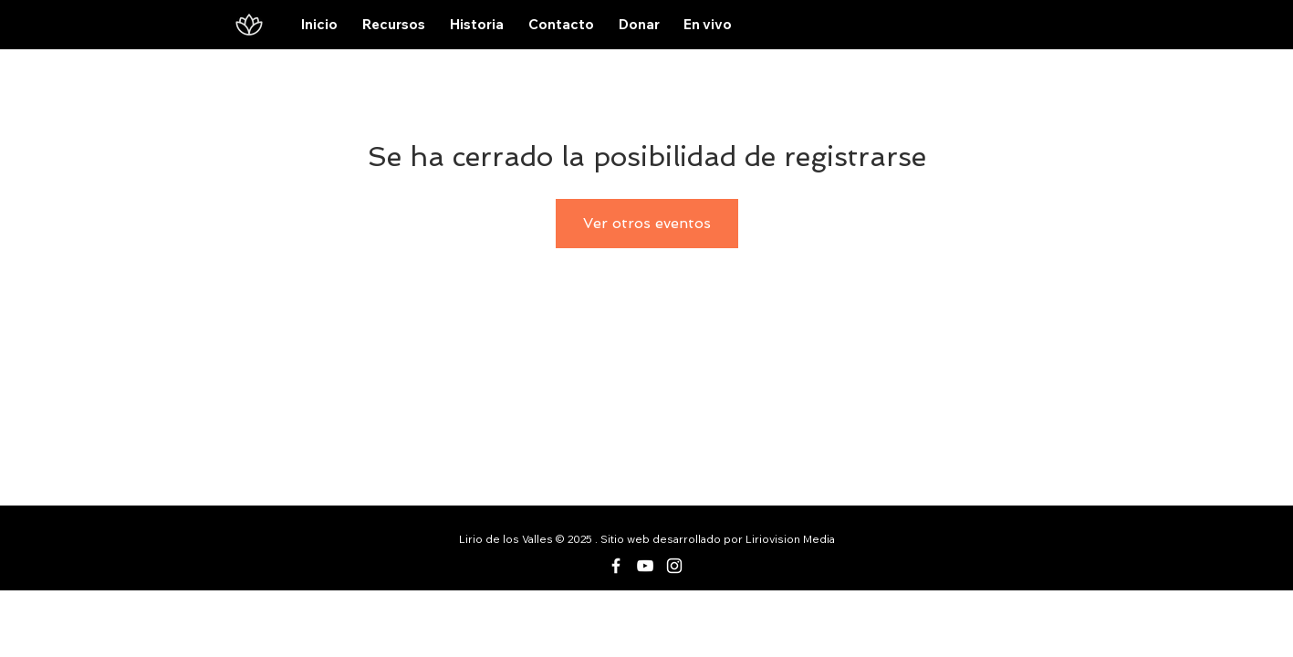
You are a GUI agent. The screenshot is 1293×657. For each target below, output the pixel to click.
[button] (394, 24)
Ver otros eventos (647, 223)
